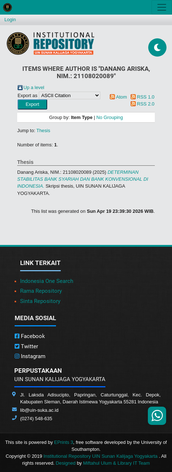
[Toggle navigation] (162, 7)
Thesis (43, 130)
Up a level (33, 87)
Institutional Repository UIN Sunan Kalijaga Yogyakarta (101, 456)
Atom (121, 97)
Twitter (26, 346)
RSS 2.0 (145, 104)
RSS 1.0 (145, 97)
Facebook (30, 336)
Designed (65, 463)
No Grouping (109, 117)
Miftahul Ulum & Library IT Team (116, 463)
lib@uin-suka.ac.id (39, 410)
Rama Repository (41, 291)
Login (10, 19)
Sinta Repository (40, 301)
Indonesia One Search (46, 281)
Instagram (30, 356)
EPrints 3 (63, 442)
